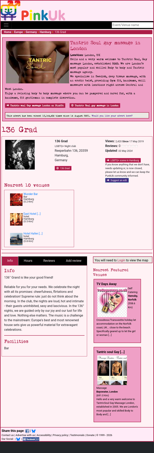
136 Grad (63, 168)
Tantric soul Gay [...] (110, 352)
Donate (90, 435)
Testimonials (77, 435)
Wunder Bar (30, 194)
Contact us (8, 435)
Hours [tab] (28, 261)
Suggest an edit (117, 180)
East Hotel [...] (31, 213)
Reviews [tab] (49, 261)
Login (121, 260)
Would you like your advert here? (112, 116)
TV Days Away (106, 284)
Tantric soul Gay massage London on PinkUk (35, 105)
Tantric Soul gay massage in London (94, 105)
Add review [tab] (73, 261)
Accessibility (44, 435)
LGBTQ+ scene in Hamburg (123, 160)
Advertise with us (25, 435)
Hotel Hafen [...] (32, 233)
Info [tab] (10, 261)
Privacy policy (60, 435)
